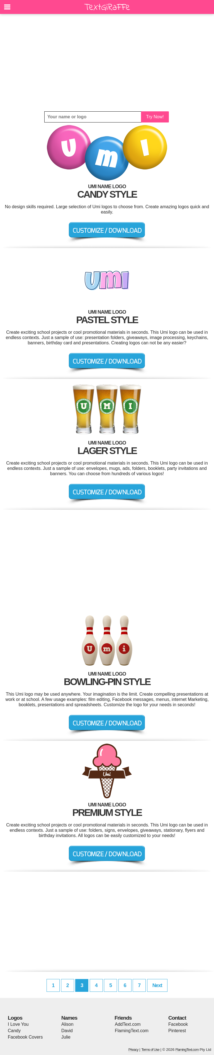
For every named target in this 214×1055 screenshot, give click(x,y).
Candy (14, 1030)
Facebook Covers (25, 1037)
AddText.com (127, 1024)
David (67, 1030)
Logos (15, 1018)
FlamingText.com (132, 1030)
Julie (65, 1037)
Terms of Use (150, 1049)
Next (157, 985)
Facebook (178, 1024)
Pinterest (177, 1030)
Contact (177, 1018)
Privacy (133, 1049)
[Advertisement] (107, 63)
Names (69, 1018)
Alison (67, 1024)
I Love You (18, 1024)
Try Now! (155, 116)
